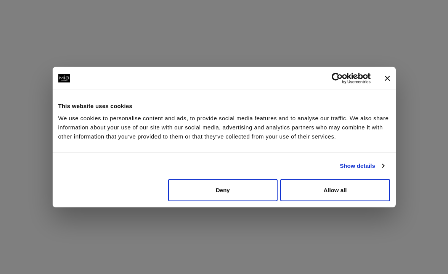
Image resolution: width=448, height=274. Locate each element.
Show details (357, 165)
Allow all (335, 189)
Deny (223, 189)
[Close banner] (387, 78)
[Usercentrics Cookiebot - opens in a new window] (337, 78)
